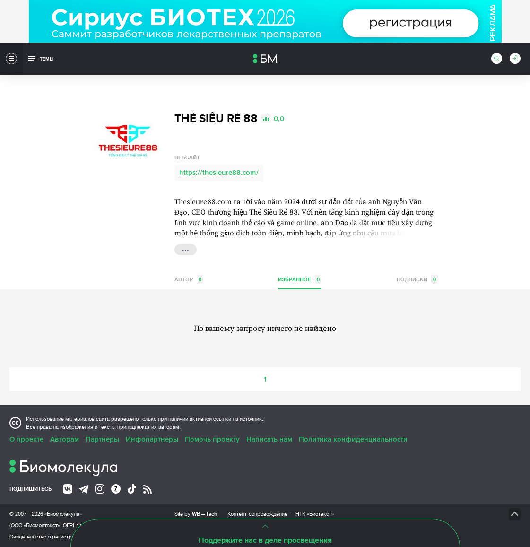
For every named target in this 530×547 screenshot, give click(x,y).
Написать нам (269, 439)
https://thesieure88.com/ (219, 172)
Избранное (299, 279)
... (185, 248)
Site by (195, 514)
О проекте (26, 439)
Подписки (417, 279)
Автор (188, 279)
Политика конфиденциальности (353, 439)
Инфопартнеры (152, 439)
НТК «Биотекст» (314, 514)
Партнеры (102, 439)
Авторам (64, 439)
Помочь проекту (212, 439)
